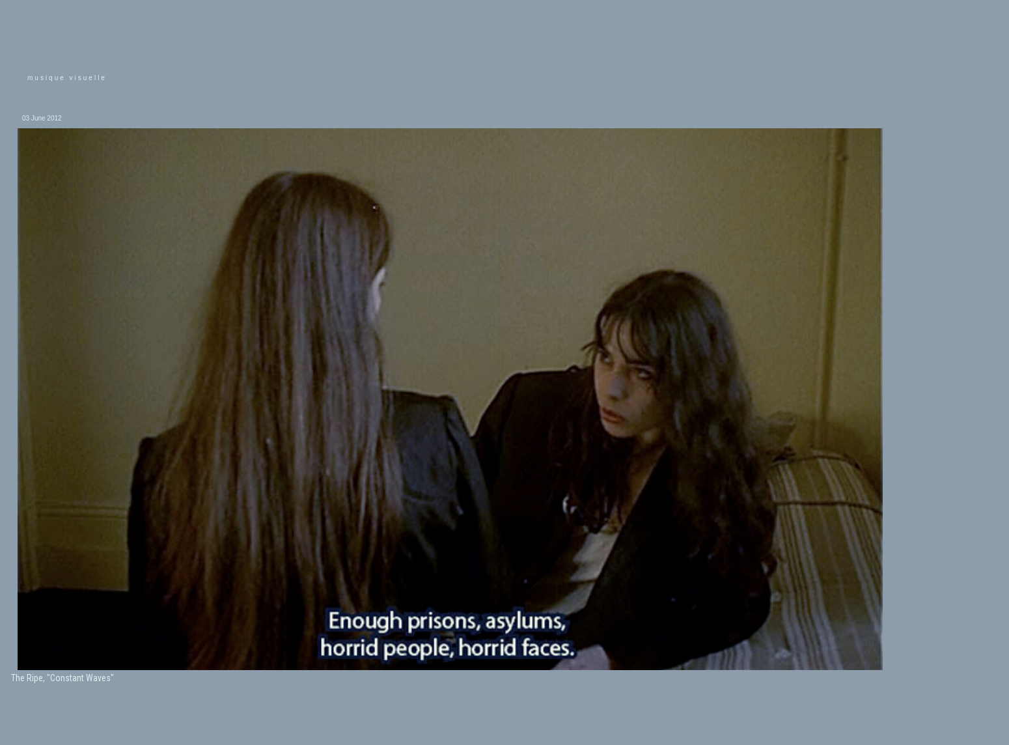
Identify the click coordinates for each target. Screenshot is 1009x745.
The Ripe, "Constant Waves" (62, 678)
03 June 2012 (42, 118)
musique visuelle (67, 77)
